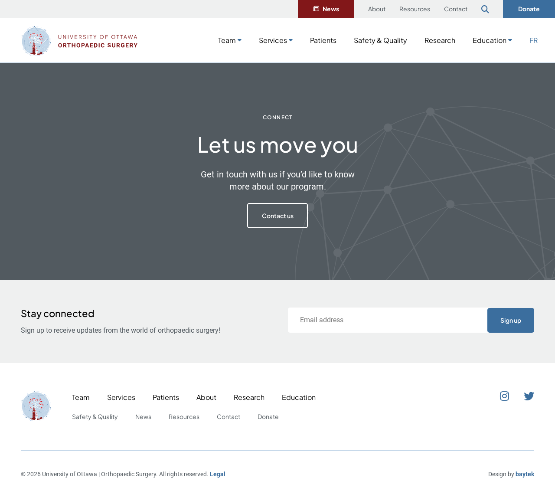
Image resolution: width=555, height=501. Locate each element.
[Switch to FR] (533, 39)
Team (227, 40)
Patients (323, 40)
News (331, 9)
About (376, 9)
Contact (455, 9)
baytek (525, 474)
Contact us (278, 215)
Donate (529, 9)
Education (489, 40)
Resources (414, 9)
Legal (217, 474)
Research (439, 40)
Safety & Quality (380, 40)
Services (273, 40)
